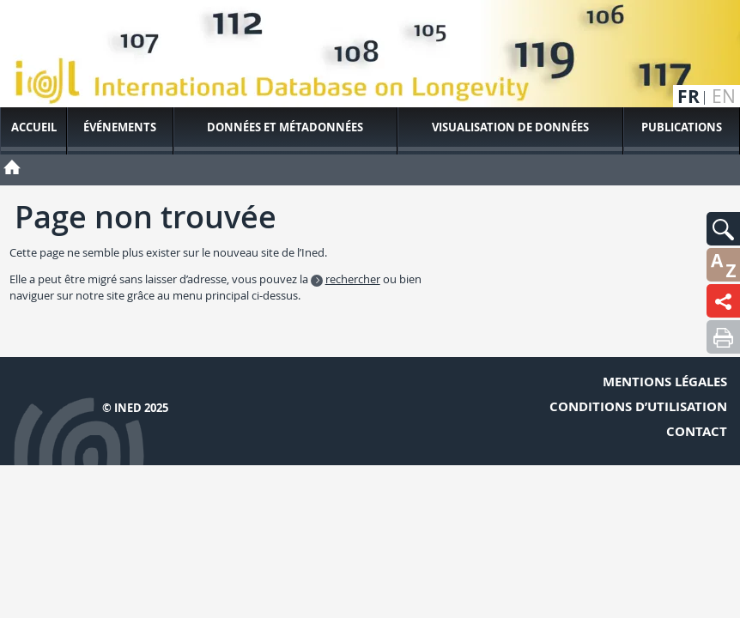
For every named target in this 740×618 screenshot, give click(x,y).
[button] (723, 228)
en (724, 96)
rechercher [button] (352, 279)
